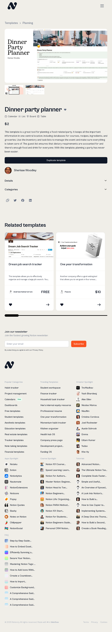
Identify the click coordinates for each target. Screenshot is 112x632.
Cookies (103, 622)
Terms (86, 622)
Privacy (94, 622)
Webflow (55, 622)
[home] (12, 6)
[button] (101, 5)
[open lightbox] (56, 56)
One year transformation (76, 264)
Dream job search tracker (25, 264)
